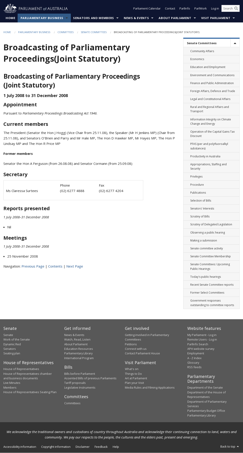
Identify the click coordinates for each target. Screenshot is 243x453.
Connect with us (136, 349)
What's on (131, 369)
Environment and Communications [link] (212, 75)
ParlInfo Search (197, 344)
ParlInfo (184, 9)
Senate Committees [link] (202, 43)
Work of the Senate (16, 340)
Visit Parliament (215, 18)
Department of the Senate (205, 388)
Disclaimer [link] (83, 447)
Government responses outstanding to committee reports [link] (212, 303)
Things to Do (133, 374)
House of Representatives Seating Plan (30, 392)
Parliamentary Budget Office (206, 411)
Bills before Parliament (79, 374)
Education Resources (78, 349)
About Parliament (175, 18)
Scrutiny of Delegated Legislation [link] (211, 224)
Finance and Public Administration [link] (212, 83)
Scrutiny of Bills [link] (200, 217)
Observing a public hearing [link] (207, 232)
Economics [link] (197, 59)
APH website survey (200, 349)
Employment (195, 353)
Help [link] (116, 447)
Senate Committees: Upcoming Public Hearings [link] (210, 267)
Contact (170, 9)
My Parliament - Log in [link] (202, 335)
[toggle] (234, 43)
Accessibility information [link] (19, 447)
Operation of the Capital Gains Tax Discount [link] (212, 134)
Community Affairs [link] (202, 51)
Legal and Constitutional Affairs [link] (210, 99)
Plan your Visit (134, 383)
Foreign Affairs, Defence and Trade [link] (212, 91)
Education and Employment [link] (207, 67)
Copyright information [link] (56, 447)
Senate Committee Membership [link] (210, 256)
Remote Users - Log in (202, 340)
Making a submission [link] (203, 240)
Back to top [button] (230, 447)
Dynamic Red (12, 344)
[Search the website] (231, 8)
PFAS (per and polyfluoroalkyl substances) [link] (209, 146)
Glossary (193, 362)
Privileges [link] (196, 177)
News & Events (136, 18)
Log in (215, 9)
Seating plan (11, 353)
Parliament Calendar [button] (147, 9)
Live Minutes (11, 383)
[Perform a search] (236, 8)
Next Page (74, 266)
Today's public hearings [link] (205, 277)
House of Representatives (21, 369)
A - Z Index (194, 358)
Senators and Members (93, 18)
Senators (9, 349)
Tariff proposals (75, 383)
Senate (8, 335)
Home (10, 18)
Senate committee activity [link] (206, 248)
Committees (65, 32)
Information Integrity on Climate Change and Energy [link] (210, 121)
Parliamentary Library (78, 353)
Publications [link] (198, 193)
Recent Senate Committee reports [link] (211, 285)
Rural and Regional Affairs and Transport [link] (209, 109)
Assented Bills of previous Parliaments (90, 378)
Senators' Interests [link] (202, 209)
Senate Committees (94, 32)
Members (10, 387)
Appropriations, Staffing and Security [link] (208, 166)
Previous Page (32, 266)
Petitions (131, 344)
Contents (55, 266)
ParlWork (200, 9)
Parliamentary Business (42, 18)
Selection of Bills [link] (200, 200)
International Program (79, 358)
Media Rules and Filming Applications (150, 387)
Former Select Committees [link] (207, 293)
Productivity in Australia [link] (205, 156)
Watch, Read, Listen (77, 340)
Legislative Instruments (79, 387)
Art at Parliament (136, 378)
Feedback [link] (101, 447)
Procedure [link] (197, 185)
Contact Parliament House (142, 353)
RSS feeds (194, 367)
